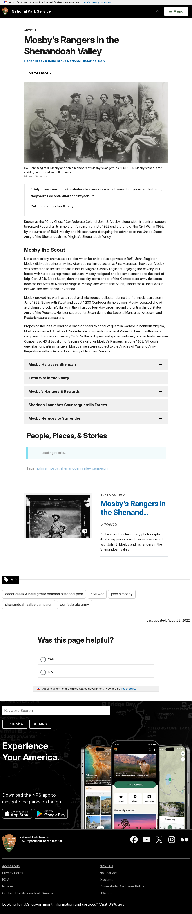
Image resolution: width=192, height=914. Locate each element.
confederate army (74, 604)
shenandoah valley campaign (84, 468)
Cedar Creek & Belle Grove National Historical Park (64, 61)
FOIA (5, 879)
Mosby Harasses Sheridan (52, 364)
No (50, 672)
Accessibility (11, 866)
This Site (15, 724)
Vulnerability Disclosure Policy (122, 886)
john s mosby (48, 468)
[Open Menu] (176, 11)
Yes (51, 659)
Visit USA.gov (112, 904)
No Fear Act (108, 873)
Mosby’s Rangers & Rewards (54, 391)
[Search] (56, 710)
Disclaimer (107, 879)
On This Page (48, 73)
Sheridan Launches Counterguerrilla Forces (68, 405)
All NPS (40, 724)
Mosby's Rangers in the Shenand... (133, 508)
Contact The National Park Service (28, 893)
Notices (7, 886)
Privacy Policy (12, 873)
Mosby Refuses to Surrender (54, 418)
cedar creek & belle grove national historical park (44, 594)
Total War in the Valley (49, 378)
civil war (97, 594)
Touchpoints (128, 688)
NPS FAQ (106, 866)
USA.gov (106, 893)
